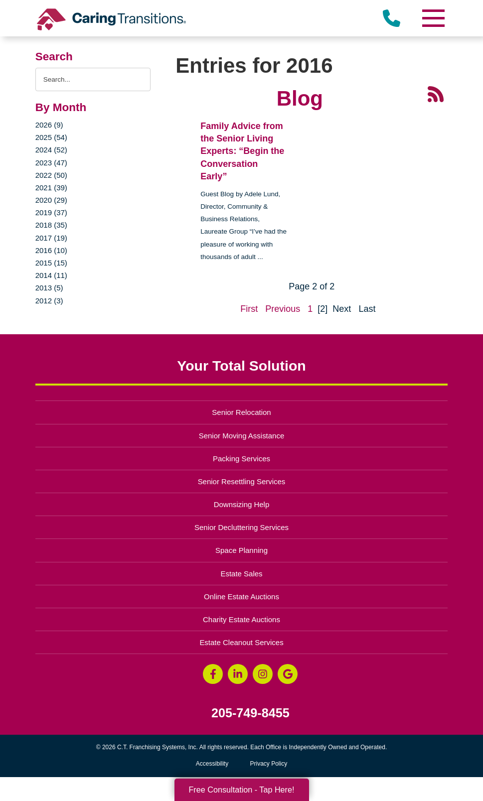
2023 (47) (51, 162)
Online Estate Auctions (241, 596)
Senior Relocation (241, 412)
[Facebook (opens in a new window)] (213, 674)
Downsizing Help (242, 504)
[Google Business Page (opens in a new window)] (288, 674)
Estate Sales (241, 573)
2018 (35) (51, 225)
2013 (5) (49, 287)
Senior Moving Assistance (242, 435)
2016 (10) (51, 250)
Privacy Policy (269, 763)
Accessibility (212, 763)
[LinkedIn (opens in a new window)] (238, 674)
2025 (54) (51, 137)
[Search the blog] (93, 79)
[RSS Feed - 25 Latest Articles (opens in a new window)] (436, 94)
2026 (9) (49, 125)
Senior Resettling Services (242, 481)
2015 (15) (51, 263)
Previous (282, 309)
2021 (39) (51, 187)
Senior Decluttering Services (241, 527)
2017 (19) (51, 238)
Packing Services (241, 458)
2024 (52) (51, 149)
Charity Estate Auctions (241, 619)
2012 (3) (49, 300)
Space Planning (241, 550)
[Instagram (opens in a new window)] (263, 674)
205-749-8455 (250, 713)
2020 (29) (51, 200)
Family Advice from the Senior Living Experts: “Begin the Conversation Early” (242, 151)
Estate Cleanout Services (241, 642)
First (249, 309)
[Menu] (433, 18)
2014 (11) (51, 275)
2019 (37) (51, 212)
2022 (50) (51, 175)
